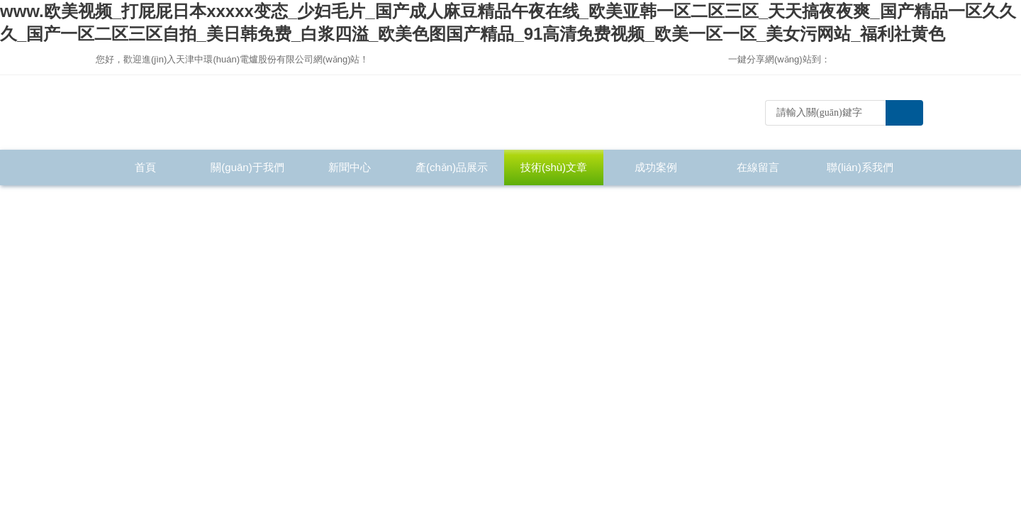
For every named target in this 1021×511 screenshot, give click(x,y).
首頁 (145, 167)
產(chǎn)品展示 (451, 167)
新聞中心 (349, 167)
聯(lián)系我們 (860, 167)
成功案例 (656, 167)
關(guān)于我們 (247, 167)
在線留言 (758, 167)
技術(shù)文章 (553, 167)
